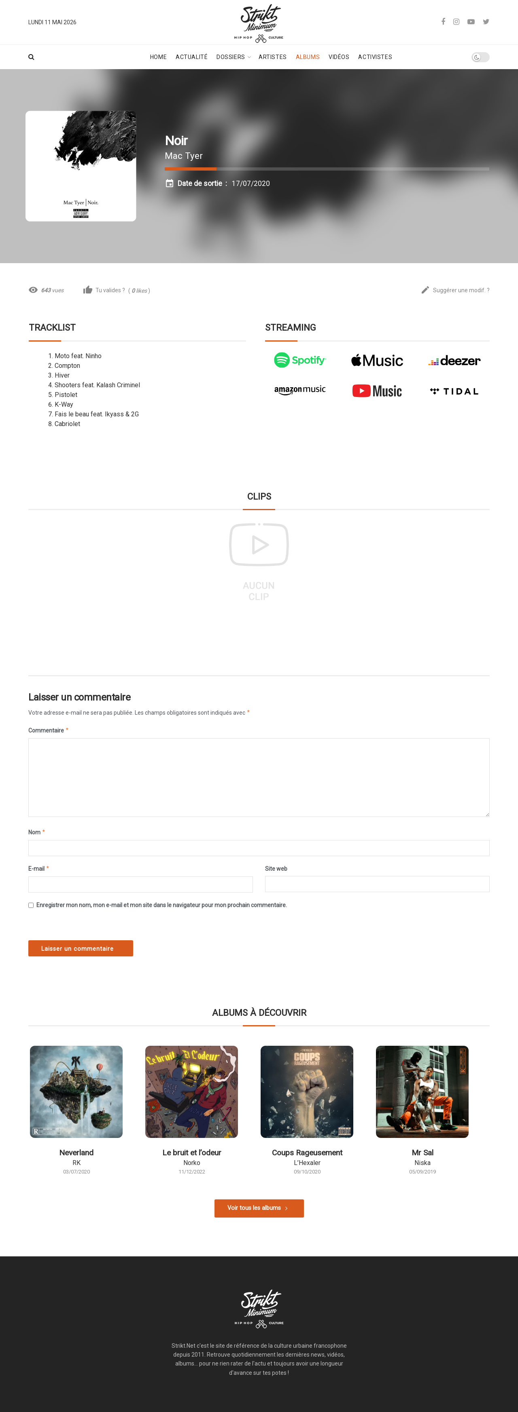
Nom (37, 832)
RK (76, 1163)
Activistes (375, 57)
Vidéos (339, 57)
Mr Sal (422, 1152)
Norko (191, 1163)
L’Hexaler (307, 1163)
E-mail (39, 868)
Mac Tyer (184, 155)
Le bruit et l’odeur (191, 1152)
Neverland (76, 1152)
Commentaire (48, 730)
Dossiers (231, 57)
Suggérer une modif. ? (455, 290)
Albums (308, 57)
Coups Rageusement (307, 1152)
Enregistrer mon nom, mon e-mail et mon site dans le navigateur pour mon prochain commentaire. (161, 905)
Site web (276, 868)
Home (158, 57)
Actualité (192, 57)
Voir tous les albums (254, 1208)
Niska (422, 1163)
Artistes (273, 57)
